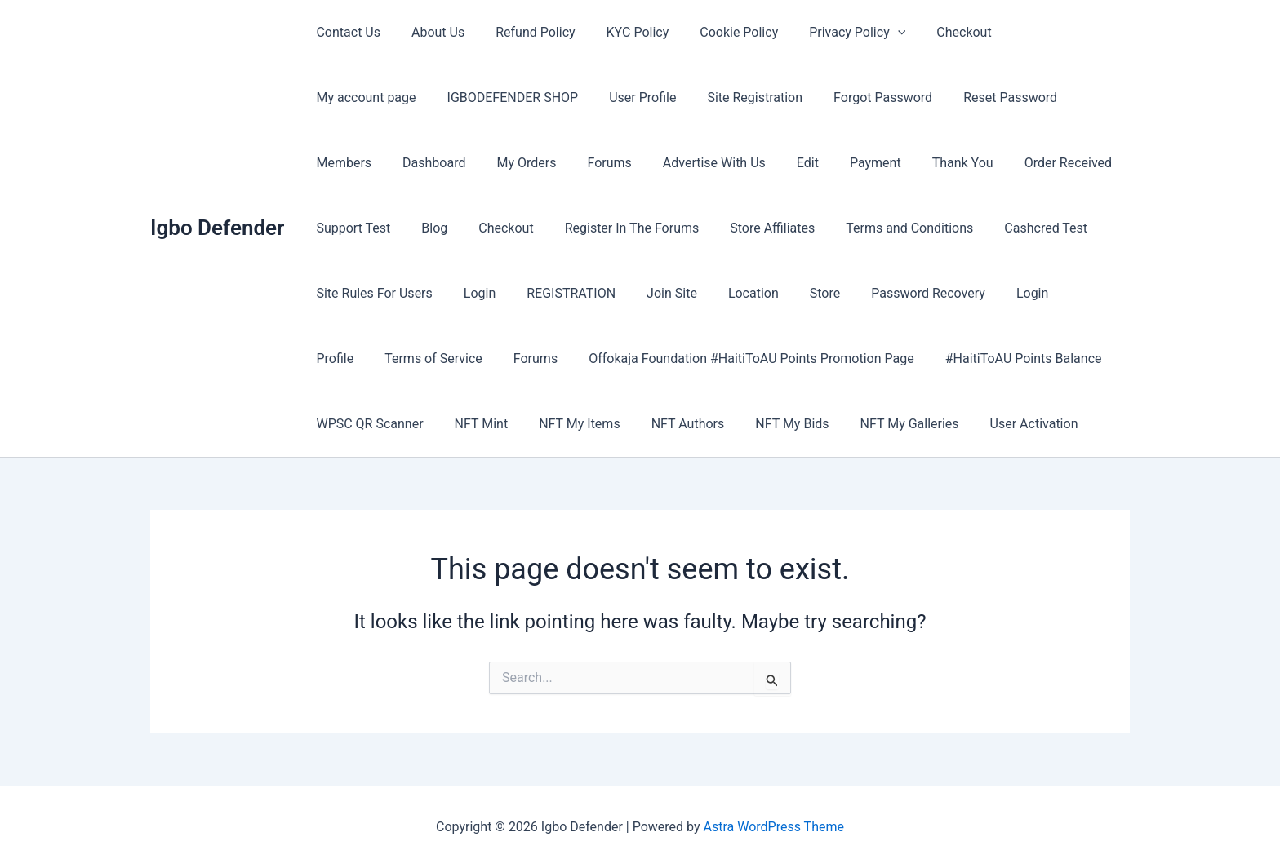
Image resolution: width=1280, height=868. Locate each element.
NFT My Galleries (669, 424)
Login (1088, 228)
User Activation (789, 424)
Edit (610, 162)
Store (597, 293)
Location (530, 293)
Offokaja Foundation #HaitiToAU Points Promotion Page (476, 358)
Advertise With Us (521, 162)
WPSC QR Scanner (901, 358)
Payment (673, 162)
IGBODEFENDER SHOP (379, 97)
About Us (430, 32)
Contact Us (345, 32)
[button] (871, 32)
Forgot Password (735, 97)
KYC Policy (620, 32)
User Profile (504, 97)
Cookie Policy (717, 32)
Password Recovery (695, 293)
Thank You (755, 162)
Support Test (963, 162)
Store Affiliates (597, 228)
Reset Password (857, 97)
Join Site (454, 293)
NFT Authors (458, 424)
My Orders (343, 162)
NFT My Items (353, 424)
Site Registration (612, 97)
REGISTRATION (357, 293)
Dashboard (1043, 97)
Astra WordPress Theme (774, 827)
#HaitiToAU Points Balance (743, 358)
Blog (1039, 162)
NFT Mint (1008, 358)
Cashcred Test (861, 228)
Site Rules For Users (987, 228)
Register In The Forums (462, 228)
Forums (421, 162)
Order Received (856, 162)
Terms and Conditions (729, 228)
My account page (1036, 32)
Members (958, 97)
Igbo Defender (217, 227)
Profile (856, 293)
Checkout (931, 32)
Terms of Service (949, 293)
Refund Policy (522, 32)
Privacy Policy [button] (830, 32)
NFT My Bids (557, 424)
